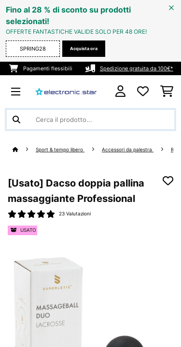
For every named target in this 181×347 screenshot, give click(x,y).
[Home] (24, 150)
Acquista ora (83, 48)
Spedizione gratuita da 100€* (136, 68)
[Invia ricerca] (16, 119)
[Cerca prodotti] (90, 119)
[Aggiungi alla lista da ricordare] (168, 180)
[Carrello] (166, 91)
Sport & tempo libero (60, 150)
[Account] (120, 91)
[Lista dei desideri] (143, 91)
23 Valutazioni (75, 214)
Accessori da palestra (127, 150)
